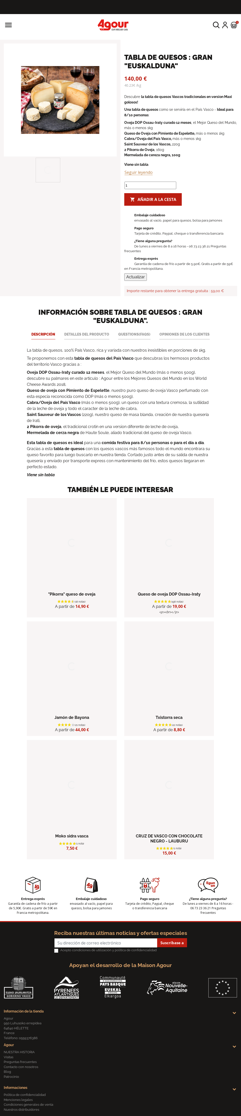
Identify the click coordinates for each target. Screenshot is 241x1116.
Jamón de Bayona (71, 717)
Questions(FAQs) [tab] (134, 334)
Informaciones (15, 1088)
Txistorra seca (169, 717)
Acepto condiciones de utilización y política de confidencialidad (108, 950)
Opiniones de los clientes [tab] (184, 334)
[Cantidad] (150, 185)
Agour (9, 1045)
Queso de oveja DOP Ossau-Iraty (169, 594)
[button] (216, 25)
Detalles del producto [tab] (86, 334)
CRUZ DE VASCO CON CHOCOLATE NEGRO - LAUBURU (169, 838)
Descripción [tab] (43, 334)
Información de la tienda (24, 1011)
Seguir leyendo (139, 172)
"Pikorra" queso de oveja (71, 594)
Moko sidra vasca (71, 836)
